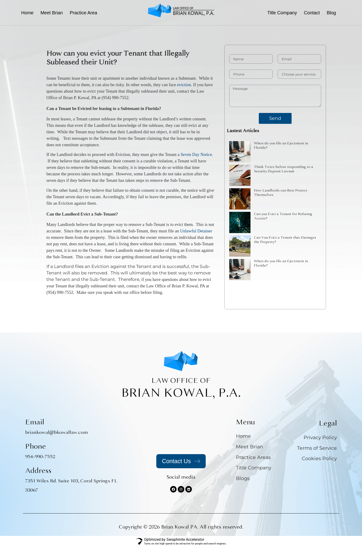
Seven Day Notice (196, 154)
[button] (84, 12)
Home (27, 12)
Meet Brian (51, 12)
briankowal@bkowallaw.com (56, 432)
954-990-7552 (40, 456)
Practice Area (83, 12)
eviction (184, 84)
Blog (331, 12)
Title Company (282, 12)
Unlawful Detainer (196, 230)
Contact (312, 12)
